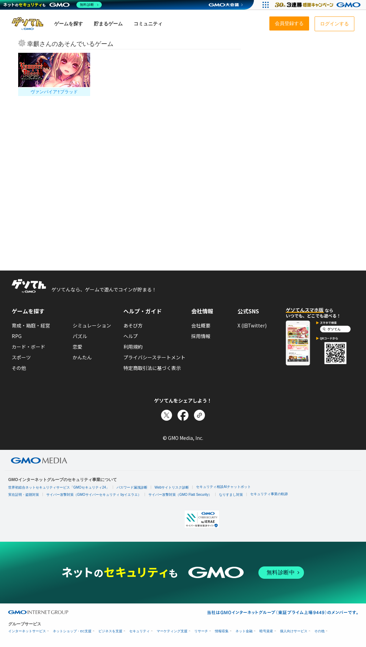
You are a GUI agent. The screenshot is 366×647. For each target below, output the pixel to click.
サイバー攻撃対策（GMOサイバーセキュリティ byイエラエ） (93, 494)
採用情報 (200, 336)
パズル (80, 336)
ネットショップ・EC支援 (72, 631)
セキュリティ (139, 631)
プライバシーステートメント (154, 357)
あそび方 (133, 325)
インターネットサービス (27, 631)
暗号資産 (266, 631)
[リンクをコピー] (199, 415)
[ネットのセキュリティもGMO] (52, 5)
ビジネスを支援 (110, 631)
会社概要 (200, 325)
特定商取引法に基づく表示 (152, 367)
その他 (19, 367)
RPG (17, 336)
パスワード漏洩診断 (132, 487)
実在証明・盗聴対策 (23, 494)
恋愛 (77, 346)
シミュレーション (92, 325)
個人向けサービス (293, 631)
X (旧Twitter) (252, 325)
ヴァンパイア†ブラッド (53, 91)
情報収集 (222, 631)
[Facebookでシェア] (183, 415)
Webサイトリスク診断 (172, 487)
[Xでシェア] (166, 415)
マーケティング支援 (172, 631)
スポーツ (21, 357)
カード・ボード (28, 346)
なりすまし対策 (231, 494)
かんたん (82, 357)
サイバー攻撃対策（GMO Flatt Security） (180, 494)
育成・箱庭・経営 (31, 325)
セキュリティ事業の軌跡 (269, 494)
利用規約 (133, 346)
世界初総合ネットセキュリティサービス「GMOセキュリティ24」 (58, 487)
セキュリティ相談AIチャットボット (223, 487)
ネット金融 (244, 631)
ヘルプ (130, 336)
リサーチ (201, 631)
